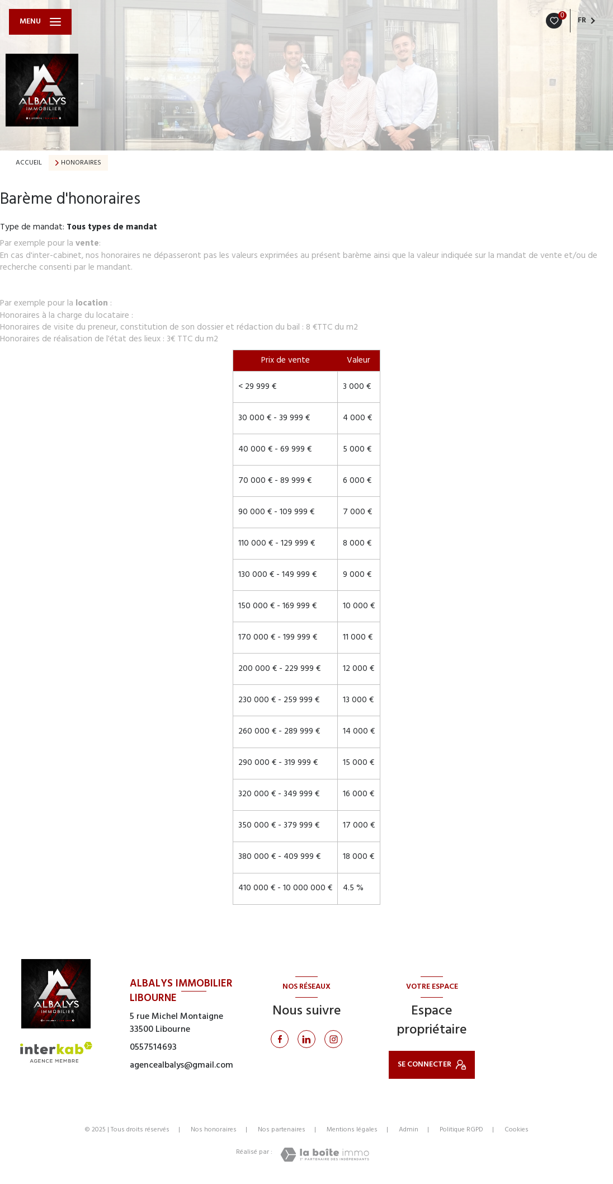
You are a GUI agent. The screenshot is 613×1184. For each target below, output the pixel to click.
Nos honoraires (214, 1129)
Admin (408, 1129)
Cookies (516, 1130)
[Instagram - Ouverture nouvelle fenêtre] (333, 1039)
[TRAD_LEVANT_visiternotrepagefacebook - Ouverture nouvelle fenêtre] (280, 1039)
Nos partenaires (281, 1129)
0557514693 (153, 1047)
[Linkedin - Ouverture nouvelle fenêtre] (306, 1039)
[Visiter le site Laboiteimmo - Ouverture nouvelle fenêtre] (324, 1155)
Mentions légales (352, 1129)
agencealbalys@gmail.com (181, 1065)
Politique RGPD (461, 1129)
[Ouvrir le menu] (40, 22)
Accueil (29, 162)
